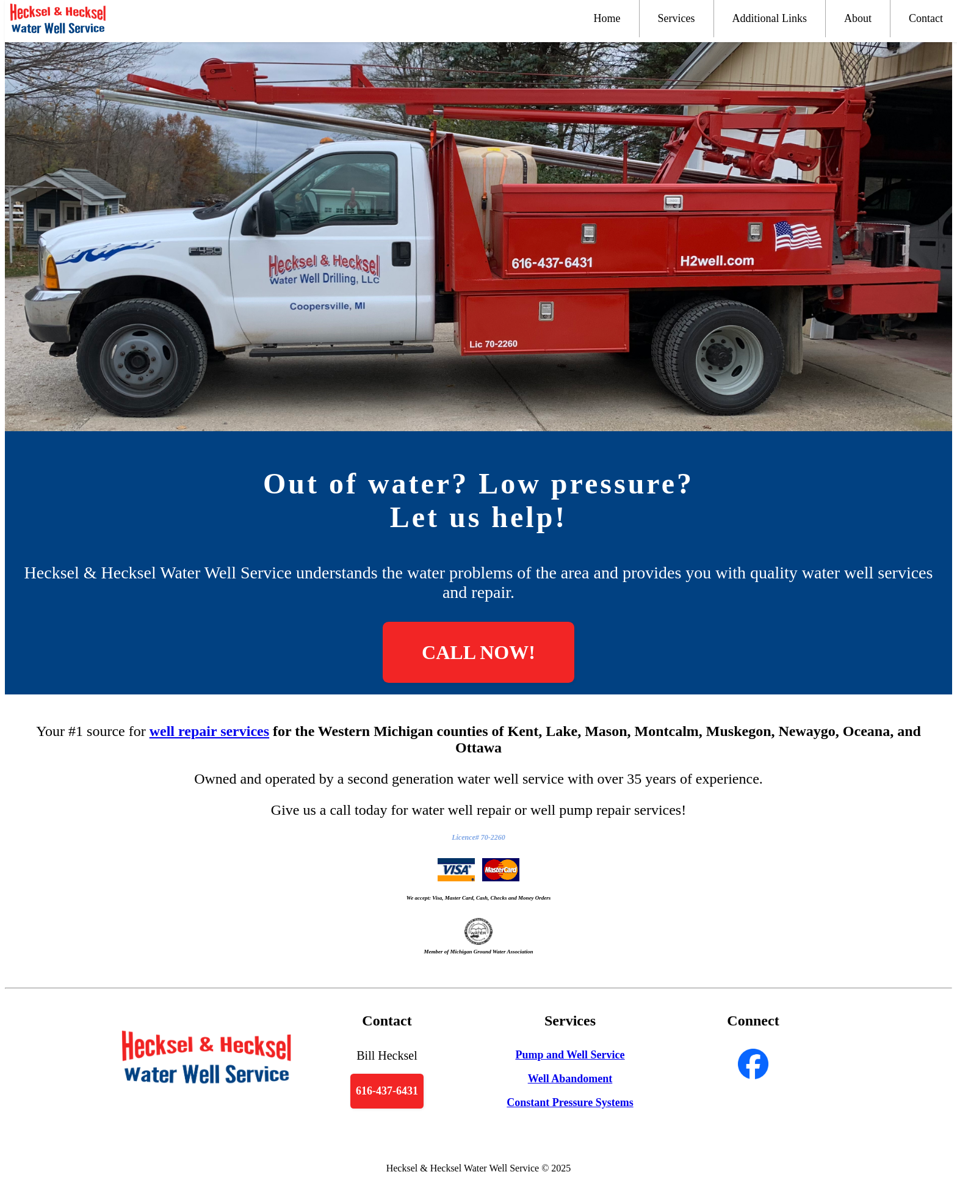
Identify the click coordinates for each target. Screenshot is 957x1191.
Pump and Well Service (569, 1055)
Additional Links (769, 18)
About (858, 18)
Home (607, 18)
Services (676, 18)
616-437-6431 (387, 1091)
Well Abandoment (570, 1079)
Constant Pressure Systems (570, 1102)
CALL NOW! (478, 652)
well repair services (209, 731)
